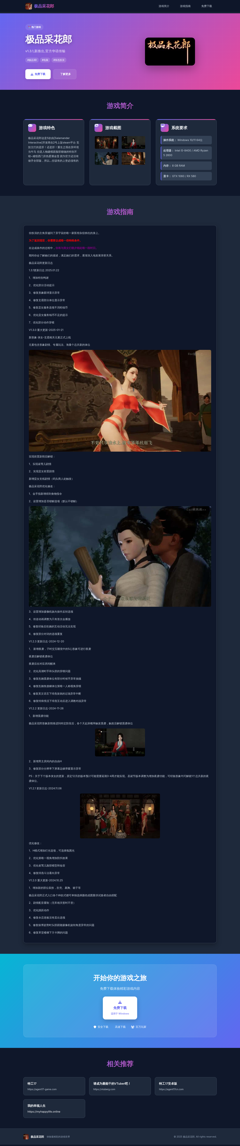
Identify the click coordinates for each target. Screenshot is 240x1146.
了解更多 (65, 74)
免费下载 (206, 6)
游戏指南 (185, 6)
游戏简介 (164, 6)
